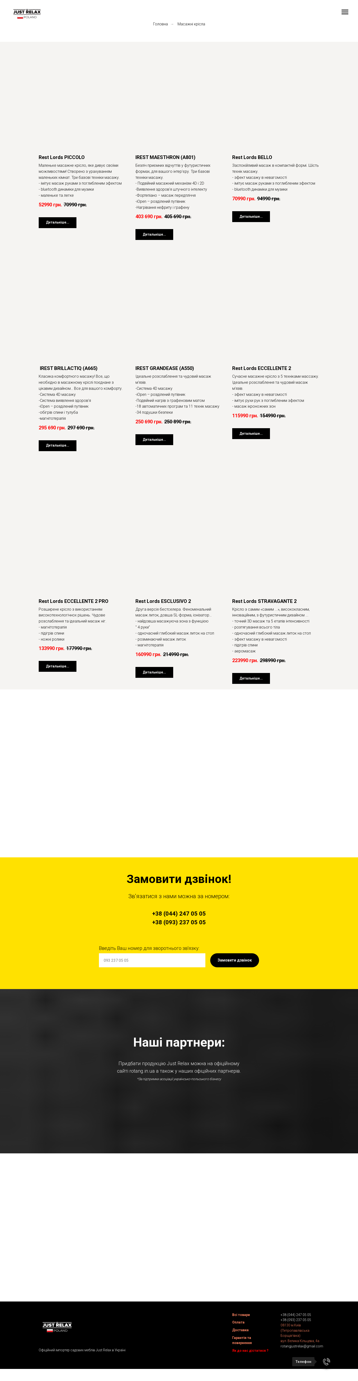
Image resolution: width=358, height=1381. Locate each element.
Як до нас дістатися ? (250, 1353)
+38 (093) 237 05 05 (296, 1322)
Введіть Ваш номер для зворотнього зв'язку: (149, 948)
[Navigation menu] (345, 12)
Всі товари (241, 1317)
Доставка (240, 1332)
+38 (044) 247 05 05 (296, 1317)
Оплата (238, 1324)
